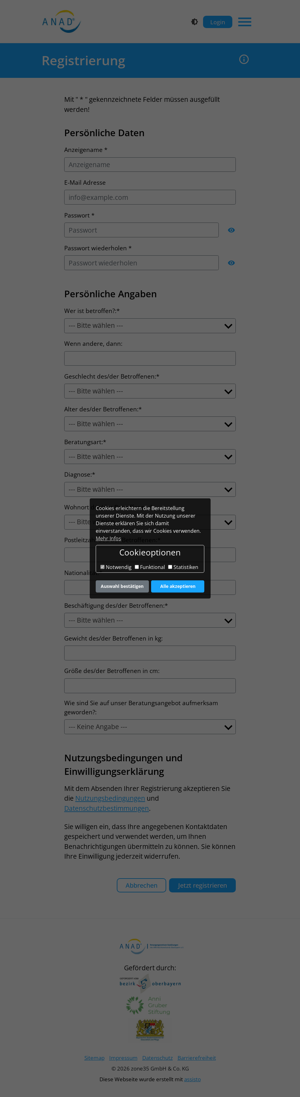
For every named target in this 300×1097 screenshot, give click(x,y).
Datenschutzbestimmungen (106, 808)
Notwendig (116, 566)
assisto (192, 1079)
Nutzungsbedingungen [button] (110, 798)
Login (217, 22)
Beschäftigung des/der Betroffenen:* (116, 605)
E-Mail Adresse (85, 182)
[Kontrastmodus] (194, 22)
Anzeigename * (85, 150)
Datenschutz (157, 1057)
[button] (244, 60)
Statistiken (183, 566)
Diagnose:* (79, 474)
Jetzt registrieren (202, 885)
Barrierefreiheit (197, 1057)
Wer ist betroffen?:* (92, 311)
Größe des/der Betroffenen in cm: (112, 671)
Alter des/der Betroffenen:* (103, 409)
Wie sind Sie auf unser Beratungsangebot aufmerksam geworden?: (141, 707)
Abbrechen (141, 885)
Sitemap (94, 1057)
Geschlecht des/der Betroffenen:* (111, 376)
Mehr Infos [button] (108, 538)
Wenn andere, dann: (93, 344)
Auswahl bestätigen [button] (122, 586)
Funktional (150, 566)
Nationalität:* (83, 573)
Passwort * (79, 215)
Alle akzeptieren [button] (177, 586)
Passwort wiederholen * (98, 248)
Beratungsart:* (85, 442)
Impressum (123, 1057)
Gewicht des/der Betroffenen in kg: (113, 638)
